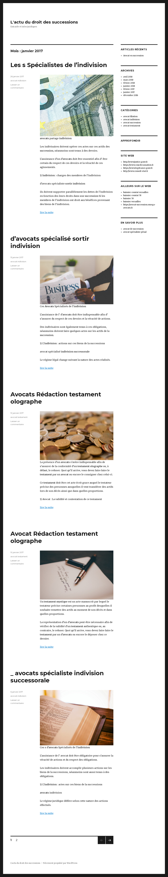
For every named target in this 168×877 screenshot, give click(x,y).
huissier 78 (128, 198)
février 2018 (129, 83)
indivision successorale (75, 351)
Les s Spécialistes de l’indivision (58, 64)
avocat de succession (133, 229)
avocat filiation (130, 116)
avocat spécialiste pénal (135, 232)
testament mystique (55, 601)
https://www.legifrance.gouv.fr (138, 168)
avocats (44, 138)
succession (46, 150)
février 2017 (128, 89)
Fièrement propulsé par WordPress (60, 863)
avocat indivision (18, 80)
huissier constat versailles (135, 192)
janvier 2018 (129, 86)
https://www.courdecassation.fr (138, 165)
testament (46, 474)
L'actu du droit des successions (44, 22)
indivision (65, 138)
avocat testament (19, 417)
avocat (64, 474)
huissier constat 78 (132, 195)
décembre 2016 (130, 95)
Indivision (48, 175)
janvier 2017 (129, 92)
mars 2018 (128, 80)
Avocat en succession (133, 55)
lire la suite (46, 212)
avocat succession (132, 122)
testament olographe (90, 466)
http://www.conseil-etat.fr (135, 171)
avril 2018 (127, 77)
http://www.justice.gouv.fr (135, 162)
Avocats (49, 306)
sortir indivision (75, 183)
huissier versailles (132, 201)
